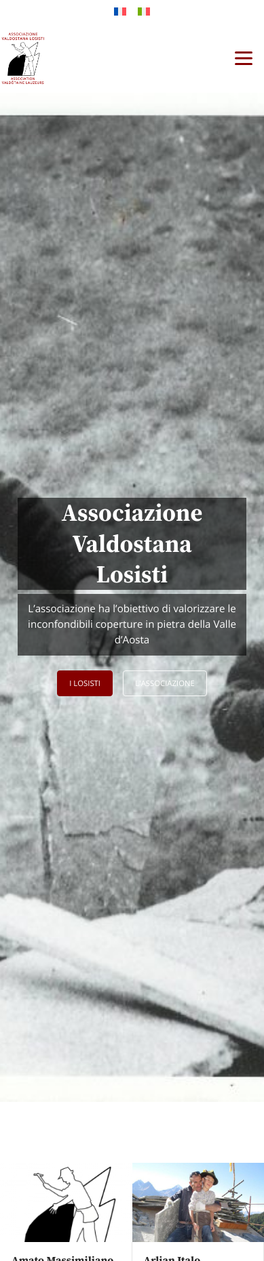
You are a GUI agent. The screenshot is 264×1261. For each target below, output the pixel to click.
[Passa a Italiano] (144, 11)
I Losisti (84, 684)
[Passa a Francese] (120, 11)
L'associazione (165, 684)
